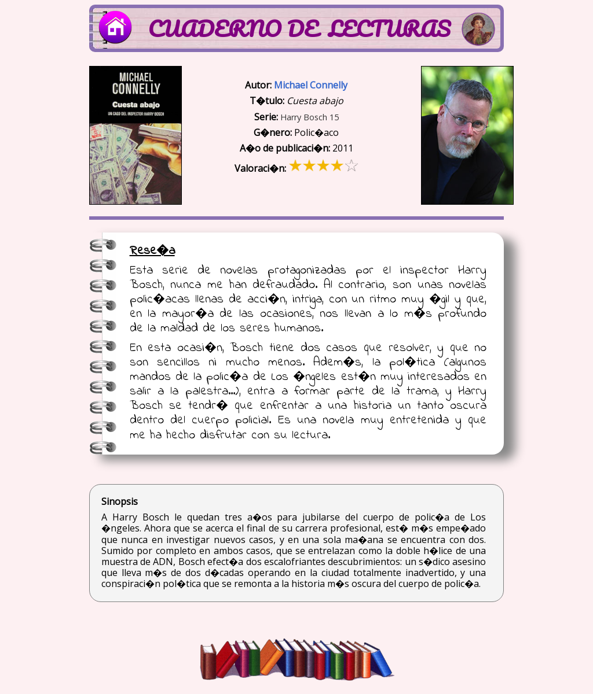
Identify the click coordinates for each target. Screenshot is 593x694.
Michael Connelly (310, 85)
